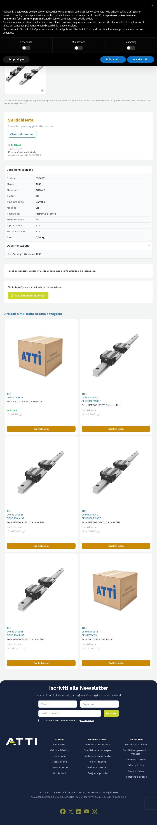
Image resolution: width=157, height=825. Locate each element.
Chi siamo (59, 744)
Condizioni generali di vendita (136, 752)
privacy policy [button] (118, 11)
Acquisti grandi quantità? (28, 295)
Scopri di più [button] (16, 59)
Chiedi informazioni (22, 134)
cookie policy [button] (85, 18)
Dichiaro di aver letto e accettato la (69, 720)
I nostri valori (59, 756)
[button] (152, 6)
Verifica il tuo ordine (97, 744)
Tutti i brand (59, 761)
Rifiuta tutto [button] (113, 59)
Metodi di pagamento (98, 756)
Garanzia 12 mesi (136, 759)
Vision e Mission (59, 750)
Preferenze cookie (136, 776)
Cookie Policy (136, 771)
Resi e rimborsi (98, 761)
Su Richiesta (41, 428)
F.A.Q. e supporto (97, 773)
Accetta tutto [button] (140, 59)
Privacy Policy (87, 720)
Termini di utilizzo (136, 744)
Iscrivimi (111, 713)
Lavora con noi (59, 767)
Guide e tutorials (97, 767)
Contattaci (59, 773)
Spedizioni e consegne (97, 750)
